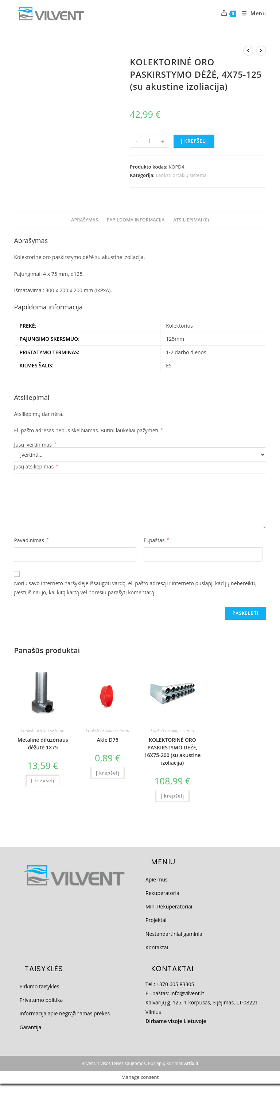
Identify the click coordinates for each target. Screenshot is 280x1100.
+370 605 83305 (175, 984)
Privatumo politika (41, 999)
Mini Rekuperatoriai (168, 906)
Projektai (156, 919)
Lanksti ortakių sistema (181, 175)
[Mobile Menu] (251, 13)
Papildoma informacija (135, 220)
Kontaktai (156, 947)
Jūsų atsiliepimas (36, 466)
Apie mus (156, 879)
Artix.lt (191, 1063)
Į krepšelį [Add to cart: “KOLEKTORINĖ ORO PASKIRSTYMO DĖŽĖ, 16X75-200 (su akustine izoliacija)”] (172, 796)
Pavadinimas (31, 540)
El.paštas (156, 540)
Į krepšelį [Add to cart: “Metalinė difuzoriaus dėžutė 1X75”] (43, 780)
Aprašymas (84, 220)
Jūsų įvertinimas (35, 444)
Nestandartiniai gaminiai (174, 933)
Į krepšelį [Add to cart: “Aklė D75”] (108, 773)
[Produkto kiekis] (149, 141)
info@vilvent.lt (187, 993)
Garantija (30, 1027)
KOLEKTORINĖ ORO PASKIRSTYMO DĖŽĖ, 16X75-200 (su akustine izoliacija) (172, 751)
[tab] (84, 220)
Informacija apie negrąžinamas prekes (64, 1013)
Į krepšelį (194, 141)
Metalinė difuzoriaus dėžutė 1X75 (43, 743)
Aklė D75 (107, 739)
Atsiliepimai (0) (191, 220)
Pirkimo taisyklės (39, 986)
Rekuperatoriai (162, 892)
